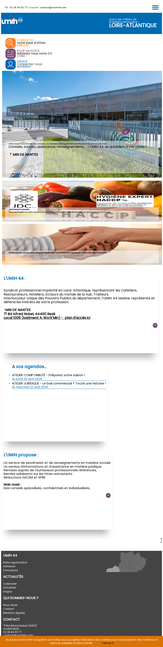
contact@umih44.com (53, 7)
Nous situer (10, 605)
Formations (10, 570)
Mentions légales (14, 613)
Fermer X (107, 643)
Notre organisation (15, 562)
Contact (8, 609)
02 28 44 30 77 (18, 7)
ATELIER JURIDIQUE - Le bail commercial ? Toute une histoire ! (59, 383)
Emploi (7, 591)
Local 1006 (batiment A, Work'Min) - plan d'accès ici (47, 317)
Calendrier (10, 584)
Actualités (9, 587)
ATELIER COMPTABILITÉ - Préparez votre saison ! (48, 375)
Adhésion (9, 566)
